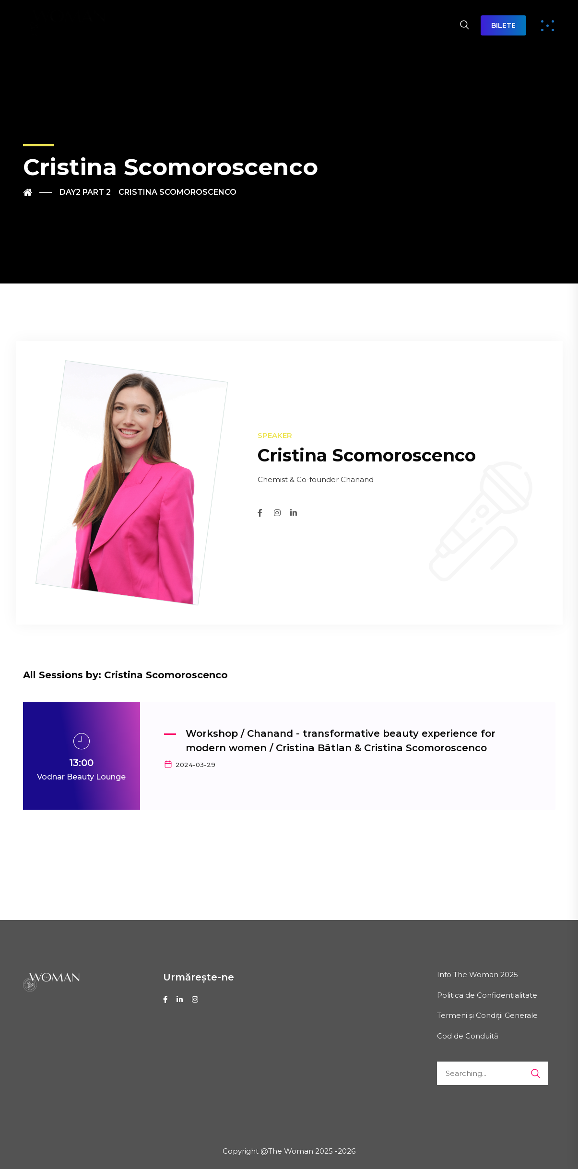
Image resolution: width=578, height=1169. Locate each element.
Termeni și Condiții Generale (487, 1015)
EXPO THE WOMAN (340, 25)
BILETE (503, 25)
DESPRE (179, 25)
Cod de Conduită (467, 1035)
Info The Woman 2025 (477, 974)
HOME (129, 25)
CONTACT (418, 25)
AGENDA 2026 (249, 25)
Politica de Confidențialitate (487, 995)
